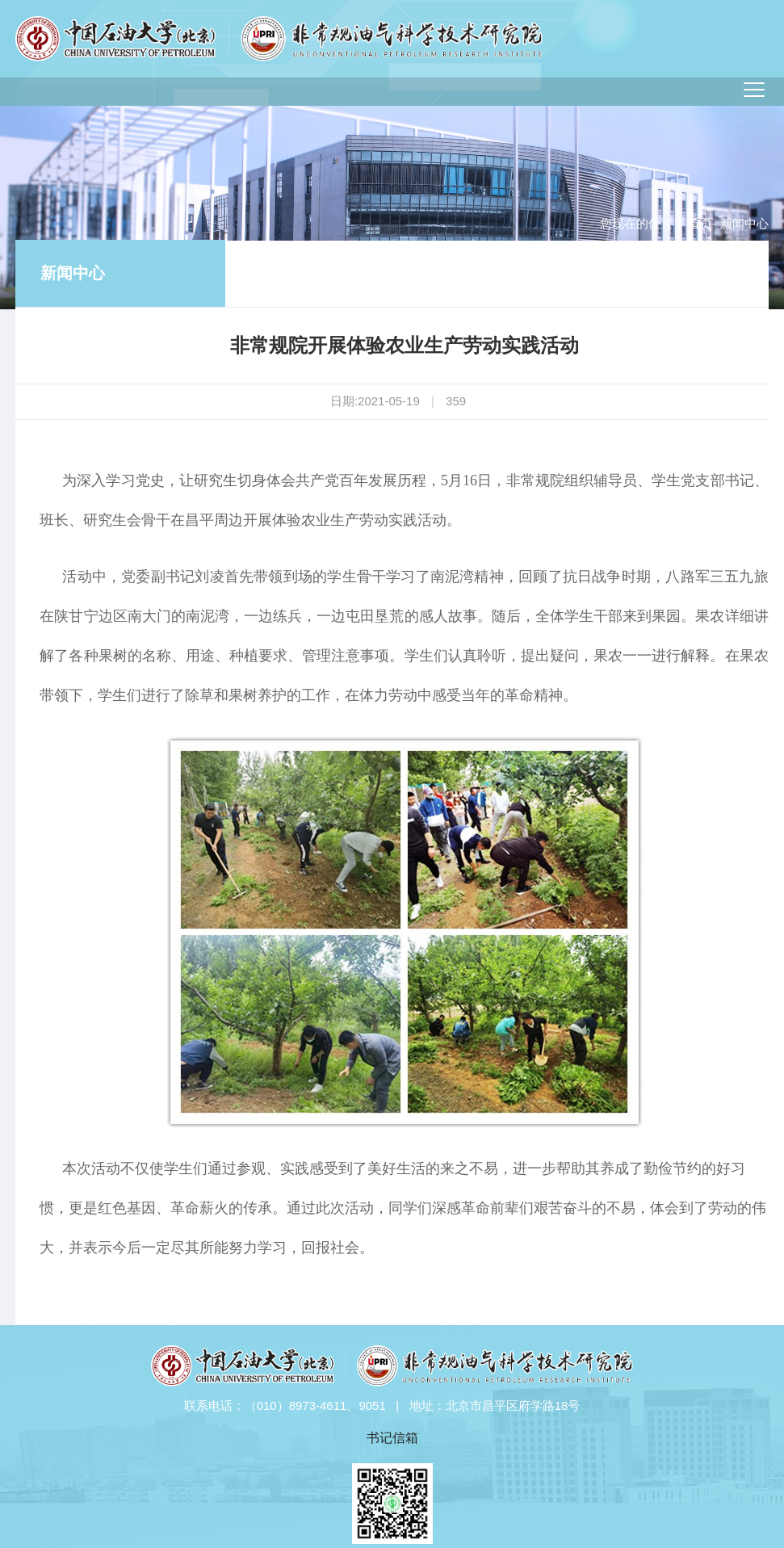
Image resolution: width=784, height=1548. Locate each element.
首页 (700, 223)
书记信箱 (392, 1438)
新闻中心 (72, 273)
